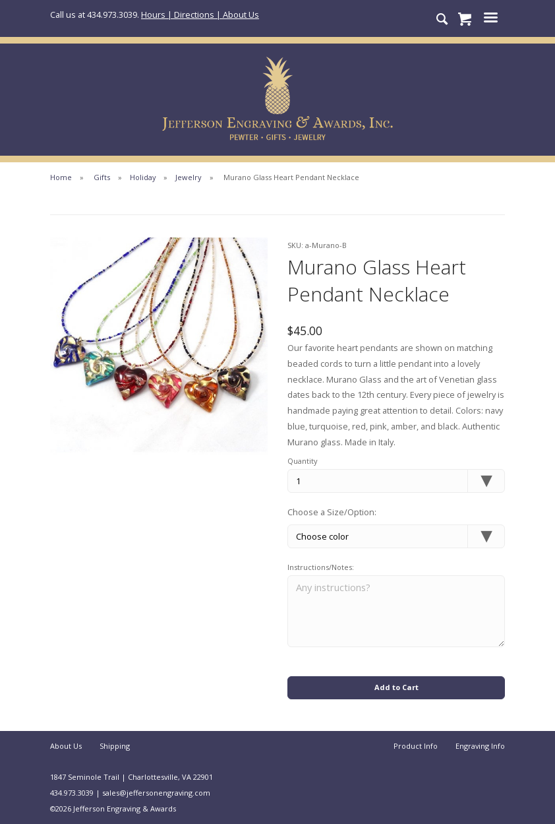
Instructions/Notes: (320, 567)
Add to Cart (396, 687)
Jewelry (188, 177)
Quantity (302, 461)
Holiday (143, 177)
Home (61, 177)
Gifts (102, 177)
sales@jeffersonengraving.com (156, 793)
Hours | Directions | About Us (200, 14)
